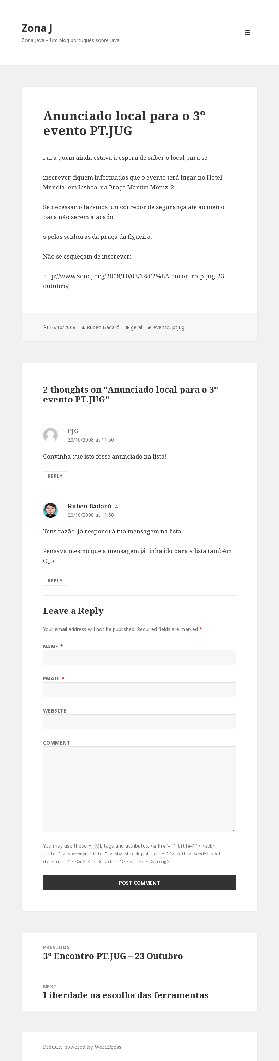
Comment (57, 742)
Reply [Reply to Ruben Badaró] (55, 580)
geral (136, 327)
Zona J (37, 28)
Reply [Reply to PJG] (55, 476)
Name (53, 646)
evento (161, 327)
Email (54, 678)
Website (55, 710)
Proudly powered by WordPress (82, 1046)
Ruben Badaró (103, 327)
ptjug (178, 327)
